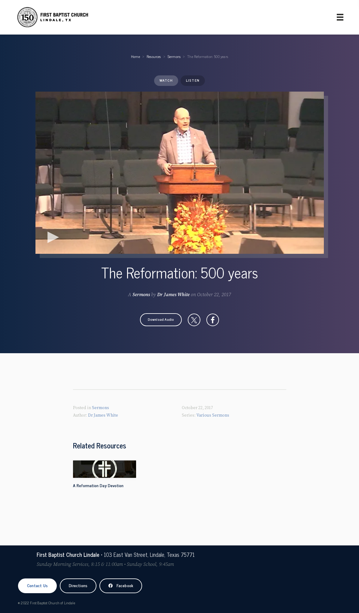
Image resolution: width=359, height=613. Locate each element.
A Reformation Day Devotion (98, 485)
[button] (161, 319)
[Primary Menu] (340, 17)
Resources (154, 56)
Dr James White (173, 295)
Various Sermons (212, 415)
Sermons (174, 56)
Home (135, 56)
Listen (192, 80)
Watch (166, 80)
